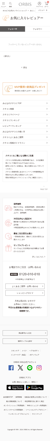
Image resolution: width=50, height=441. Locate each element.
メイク (24, 350)
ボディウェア (34, 355)
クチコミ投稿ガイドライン (14, 143)
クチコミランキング (11, 120)
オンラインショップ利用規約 (14, 405)
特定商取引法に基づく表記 (34, 401)
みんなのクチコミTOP (12, 103)
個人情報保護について (14, 401)
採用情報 (18, 397)
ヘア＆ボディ (34, 350)
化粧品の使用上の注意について (36, 397)
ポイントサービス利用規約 (13, 410)
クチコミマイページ (11, 114)
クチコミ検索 (8, 109)
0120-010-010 (29, 274)
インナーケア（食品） (19, 355)
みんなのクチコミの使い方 (14, 131)
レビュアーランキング (12, 126)
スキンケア (15, 350)
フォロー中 (12, 29)
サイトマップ (37, 414)
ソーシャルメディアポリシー (36, 410)
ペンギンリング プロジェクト (18, 414)
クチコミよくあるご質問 (13, 137)
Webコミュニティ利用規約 (37, 405)
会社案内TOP (8, 397)
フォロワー (37, 29)
